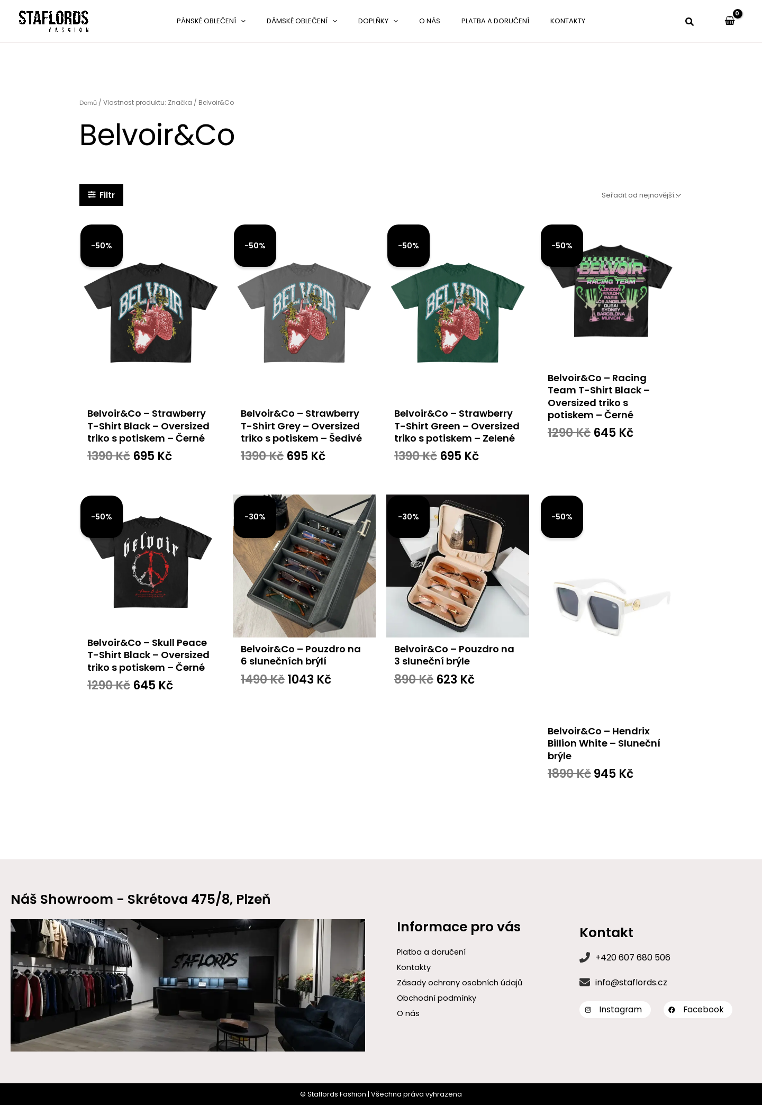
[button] (690, 22)
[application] (270, 21)
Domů (89, 102)
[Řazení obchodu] (640, 195)
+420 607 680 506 (632, 957)
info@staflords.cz (631, 982)
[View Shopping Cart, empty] (729, 21)
